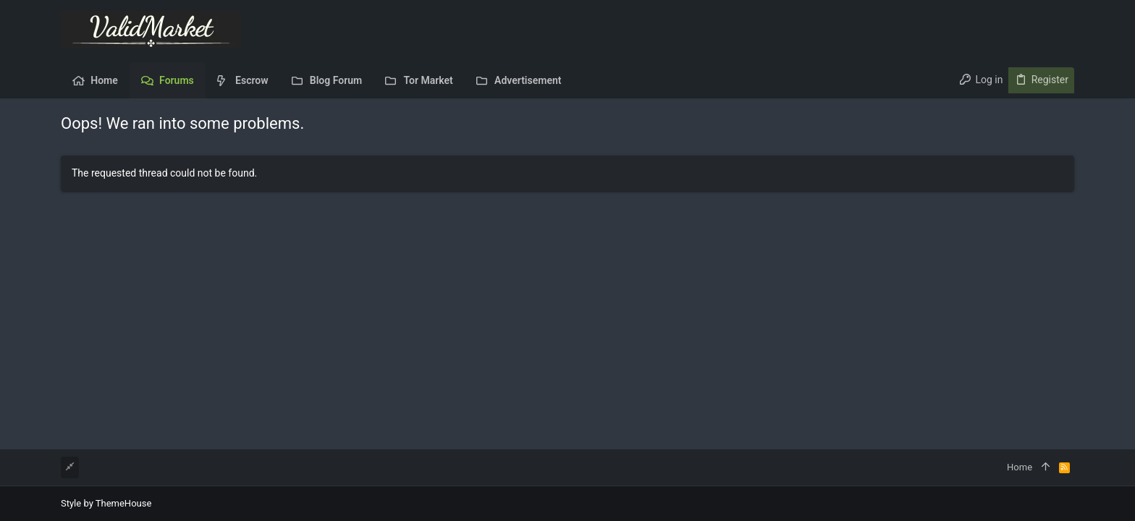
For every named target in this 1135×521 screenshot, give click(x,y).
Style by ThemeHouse (106, 503)
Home (1019, 467)
